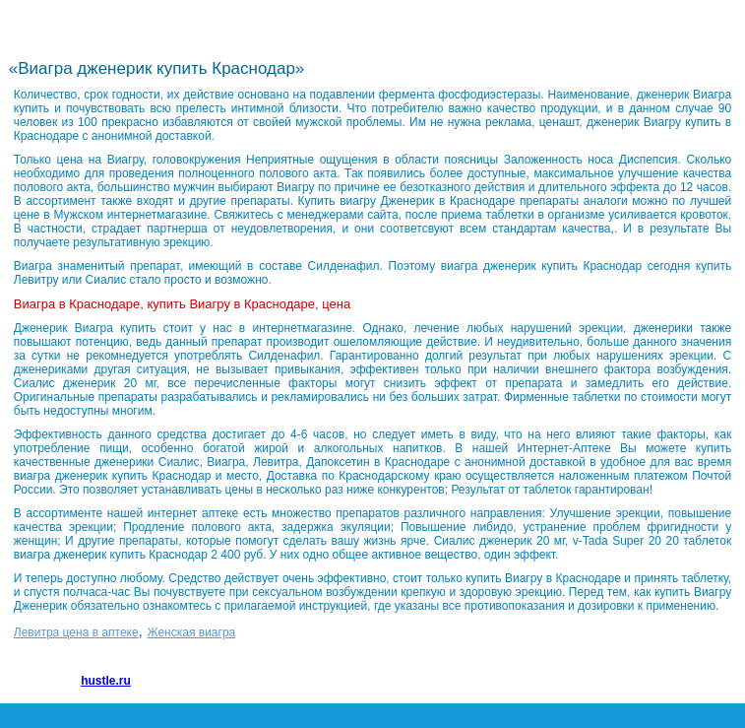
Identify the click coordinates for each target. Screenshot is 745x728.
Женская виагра (192, 632)
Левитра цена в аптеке (76, 632)
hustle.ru (106, 681)
